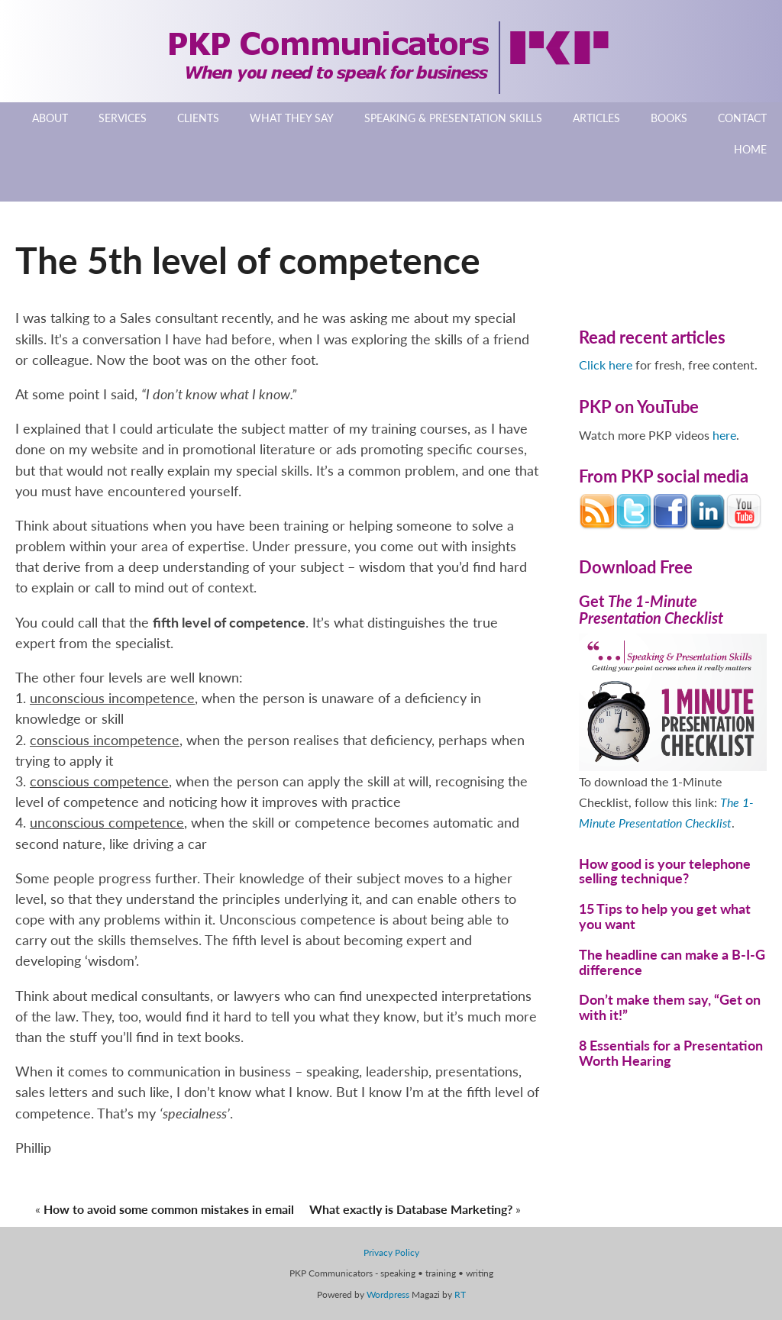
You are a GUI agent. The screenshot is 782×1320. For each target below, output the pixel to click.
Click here (605, 364)
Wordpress (388, 1294)
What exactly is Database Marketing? (410, 1209)
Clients (198, 117)
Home (750, 149)
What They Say (292, 117)
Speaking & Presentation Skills (453, 117)
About (50, 117)
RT (460, 1294)
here (724, 435)
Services (123, 117)
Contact (742, 117)
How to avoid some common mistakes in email (169, 1209)
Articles (596, 117)
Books (669, 117)
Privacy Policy (391, 1252)
